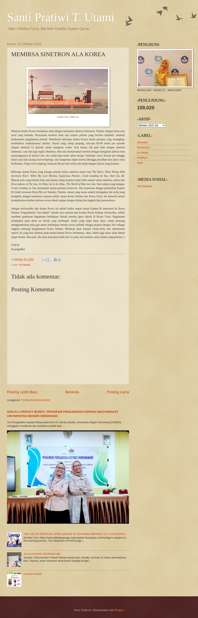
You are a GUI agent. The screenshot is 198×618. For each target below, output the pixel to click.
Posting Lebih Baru (22, 392)
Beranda (72, 392)
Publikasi (142, 157)
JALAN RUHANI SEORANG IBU (42, 553)
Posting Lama (118, 392)
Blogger (119, 610)
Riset (140, 162)
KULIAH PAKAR (32, 573)
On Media (24, 264)
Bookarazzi (143, 147)
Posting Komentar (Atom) (35, 399)
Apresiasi (142, 142)
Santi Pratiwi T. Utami (61, 17)
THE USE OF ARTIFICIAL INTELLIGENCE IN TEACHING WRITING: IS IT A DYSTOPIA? (74, 534)
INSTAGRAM (144, 186)
